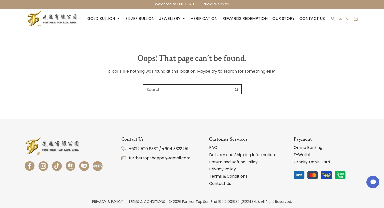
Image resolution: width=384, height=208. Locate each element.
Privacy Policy (222, 169)
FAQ (213, 147)
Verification (204, 18)
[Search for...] (187, 89)
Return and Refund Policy (233, 162)
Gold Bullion (103, 18)
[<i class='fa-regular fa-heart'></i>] (348, 18)
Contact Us (312, 18)
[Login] (340, 19)
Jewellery (172, 18)
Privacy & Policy (108, 201)
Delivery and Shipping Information (242, 155)
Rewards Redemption (245, 18)
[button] (333, 20)
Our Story (283, 18)
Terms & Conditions (228, 176)
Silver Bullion (139, 18)
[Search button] (237, 89)
